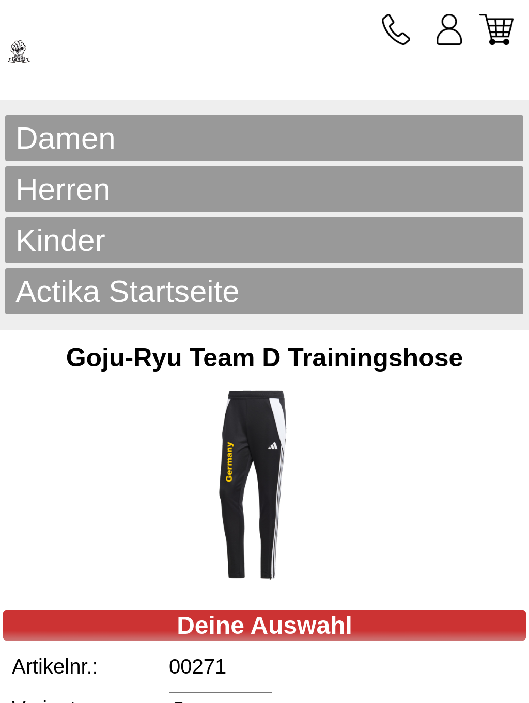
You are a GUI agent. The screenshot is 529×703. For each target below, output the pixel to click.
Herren (62, 189)
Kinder (60, 240)
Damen (65, 138)
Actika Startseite (127, 291)
